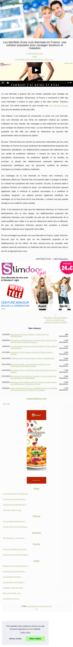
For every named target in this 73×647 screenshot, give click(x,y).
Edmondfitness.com (33, 606)
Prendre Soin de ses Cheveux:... (15, 527)
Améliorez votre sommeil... (13, 588)
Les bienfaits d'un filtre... (12, 577)
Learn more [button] (25, 632)
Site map (6, 404)
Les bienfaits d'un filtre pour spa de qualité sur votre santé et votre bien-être (33, 347)
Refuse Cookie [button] (15, 639)
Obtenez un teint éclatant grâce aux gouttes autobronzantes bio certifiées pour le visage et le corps (33, 383)
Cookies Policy (47, 606)
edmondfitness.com (35, 53)
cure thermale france (58, 106)
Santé (34, 56)
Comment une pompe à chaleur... (16, 555)
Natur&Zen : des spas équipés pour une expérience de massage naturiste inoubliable (55, 320)
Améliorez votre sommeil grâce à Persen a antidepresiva (32, 358)
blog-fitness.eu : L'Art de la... (14, 538)
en (36, 609)
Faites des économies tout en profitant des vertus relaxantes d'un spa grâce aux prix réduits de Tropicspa (33, 389)
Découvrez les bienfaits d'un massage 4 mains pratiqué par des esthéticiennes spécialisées (33, 377)
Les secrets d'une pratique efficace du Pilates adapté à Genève (31, 353)
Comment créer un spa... (12, 510)
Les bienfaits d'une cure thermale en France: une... (34, 59)
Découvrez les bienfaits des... (14, 571)
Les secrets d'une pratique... (14, 582)
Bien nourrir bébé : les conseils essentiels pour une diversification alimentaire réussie (30, 365)
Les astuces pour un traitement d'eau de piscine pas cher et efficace (33, 371)
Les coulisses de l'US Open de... (15, 494)
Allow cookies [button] (35, 639)
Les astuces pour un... (11, 599)
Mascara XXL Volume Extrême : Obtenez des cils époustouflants (29, 335)
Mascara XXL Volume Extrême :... (16, 566)
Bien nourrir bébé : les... (12, 593)
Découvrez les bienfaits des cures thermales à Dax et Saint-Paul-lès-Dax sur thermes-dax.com (33, 341)
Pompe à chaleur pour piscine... (15, 549)
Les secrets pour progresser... (14, 499)
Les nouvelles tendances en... (14, 521)
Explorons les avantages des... (15, 505)
